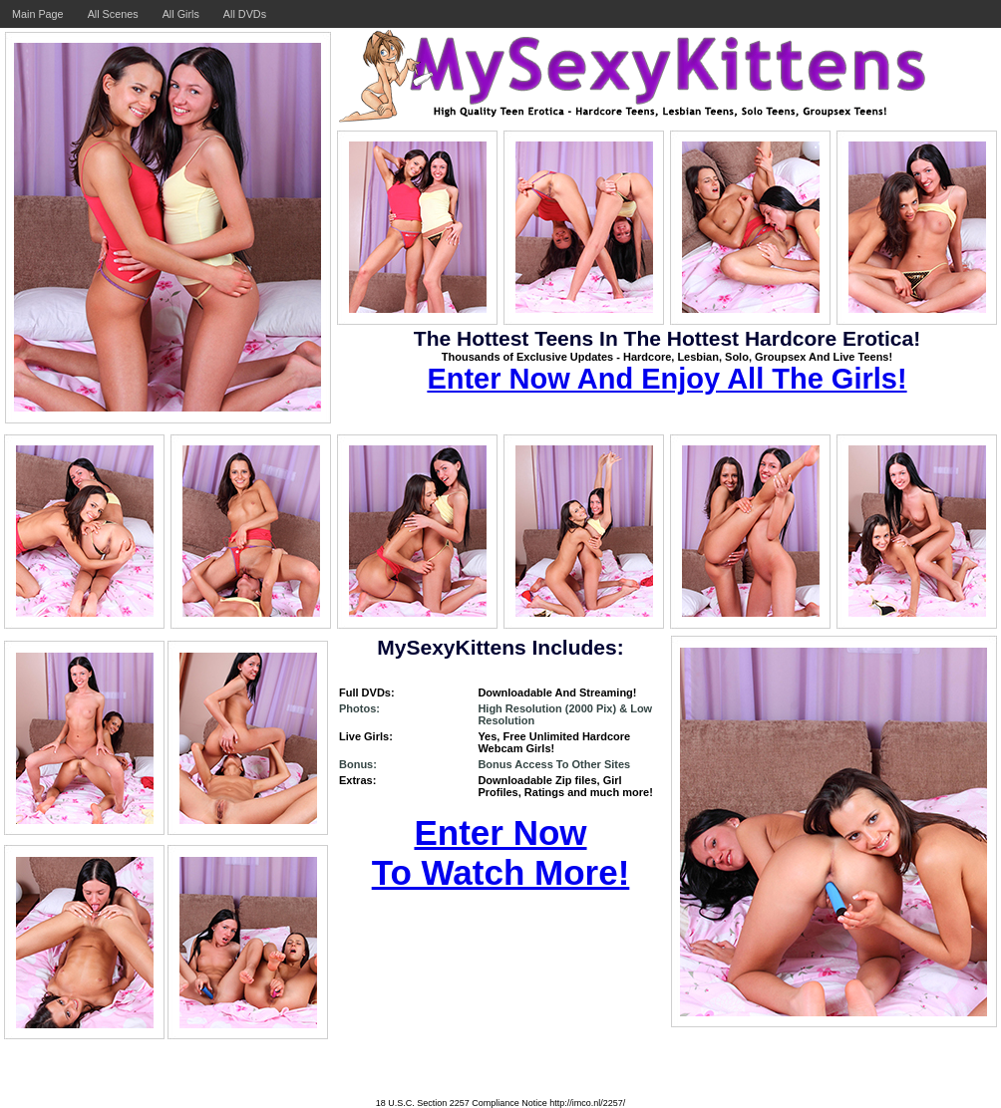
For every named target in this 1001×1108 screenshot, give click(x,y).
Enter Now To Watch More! (501, 852)
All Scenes (113, 14)
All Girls (181, 14)
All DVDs (244, 14)
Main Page (38, 14)
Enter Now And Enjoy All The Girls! (666, 379)
